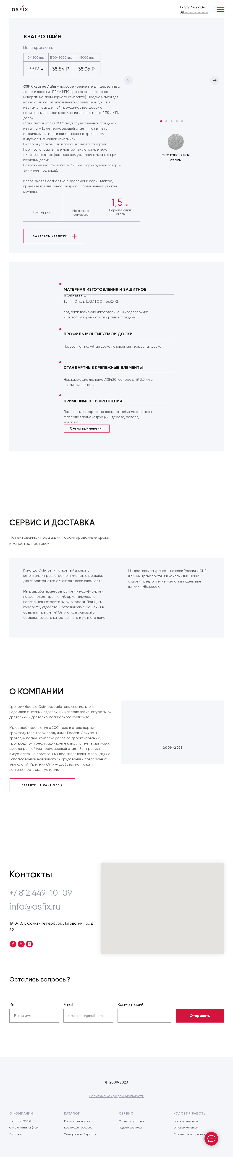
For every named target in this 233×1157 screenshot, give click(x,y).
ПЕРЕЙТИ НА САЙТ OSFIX (42, 785)
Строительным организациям (193, 1134)
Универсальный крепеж (80, 1134)
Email (68, 1004)
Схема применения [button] (87, 428)
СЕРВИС (126, 1113)
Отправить (200, 1015)
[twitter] (21, 944)
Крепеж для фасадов (78, 1127)
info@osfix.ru (35, 906)
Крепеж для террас (77, 1121)
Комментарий (130, 1004)
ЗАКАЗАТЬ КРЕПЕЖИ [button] (50, 236)
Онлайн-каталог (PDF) (24, 1127)
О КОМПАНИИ (21, 1113)
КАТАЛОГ (72, 1113)
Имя (12, 1004)
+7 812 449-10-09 (40, 893)
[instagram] (29, 944)
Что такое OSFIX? (20, 1121)
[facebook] (13, 944)
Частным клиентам (186, 1121)
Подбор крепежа (130, 1127)
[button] (195, 12)
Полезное (15, 1134)
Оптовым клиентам (186, 1127)
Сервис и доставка (131, 1121)
